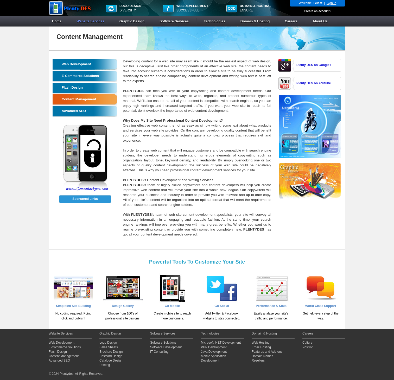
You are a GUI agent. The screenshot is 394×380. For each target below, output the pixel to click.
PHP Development (214, 347)
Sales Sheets (108, 347)
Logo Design (108, 342)
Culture (307, 342)
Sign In (331, 3)
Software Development (166, 347)
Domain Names (262, 356)
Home (56, 21)
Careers (291, 21)
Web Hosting (260, 342)
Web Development (61, 342)
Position (308, 347)
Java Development (214, 351)
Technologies (214, 21)
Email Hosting (261, 347)
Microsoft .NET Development (221, 342)
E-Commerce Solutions (65, 347)
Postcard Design (110, 356)
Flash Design (58, 351)
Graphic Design (131, 21)
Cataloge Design (111, 360)
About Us (320, 21)
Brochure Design (111, 351)
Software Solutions (163, 342)
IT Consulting (159, 351)
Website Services (90, 21)
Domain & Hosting (255, 21)
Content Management (64, 356)
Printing (104, 365)
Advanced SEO (59, 360)
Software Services (174, 21)
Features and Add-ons (267, 351)
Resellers (258, 360)
